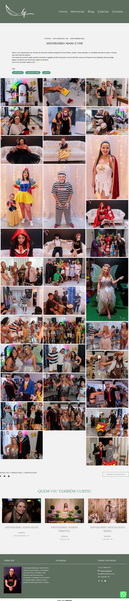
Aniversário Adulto (33, 73)
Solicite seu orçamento (116, 474)
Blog (91, 11)
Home (63, 11)
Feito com (64, 599)
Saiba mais (31, 586)
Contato (117, 11)
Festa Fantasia (17, 73)
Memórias (77, 11)
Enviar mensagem (106, 569)
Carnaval (46, 73)
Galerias (103, 11)
